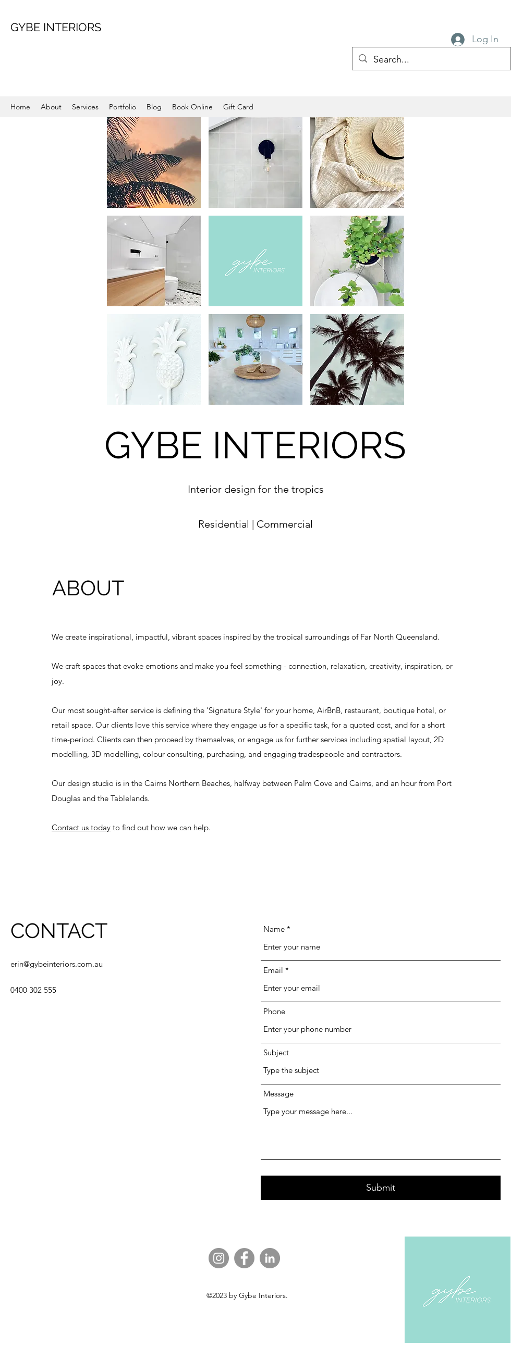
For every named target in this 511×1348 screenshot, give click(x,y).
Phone (274, 1011)
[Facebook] (244, 1258)
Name (274, 929)
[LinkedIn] (270, 1258)
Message (278, 1093)
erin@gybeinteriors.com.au (56, 964)
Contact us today (81, 827)
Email (273, 970)
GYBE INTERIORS (55, 27)
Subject (276, 1052)
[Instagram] (219, 1258)
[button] (154, 162)
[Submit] (381, 1188)
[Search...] (431, 59)
